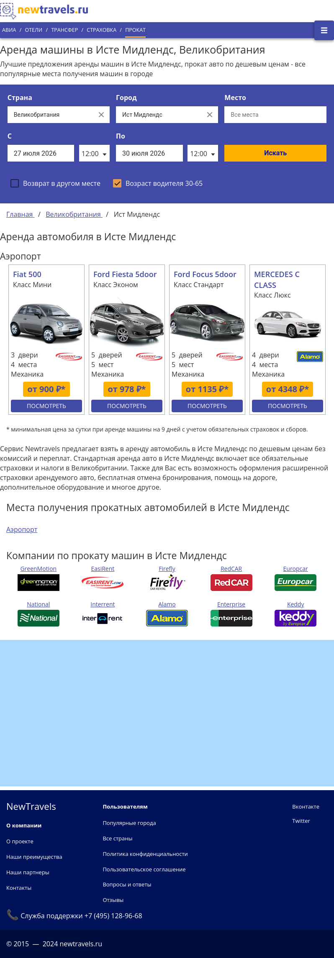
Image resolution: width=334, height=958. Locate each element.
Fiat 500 (27, 274)
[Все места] (275, 114)
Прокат (135, 29)
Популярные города (129, 823)
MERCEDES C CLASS (277, 279)
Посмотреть (46, 406)
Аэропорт (21, 529)
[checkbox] (55, 183)
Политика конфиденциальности (145, 854)
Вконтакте (305, 806)
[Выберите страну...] (50, 114)
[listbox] (94, 153)
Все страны (117, 838)
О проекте (19, 841)
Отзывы (113, 900)
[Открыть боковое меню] (324, 30)
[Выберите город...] (158, 114)
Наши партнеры (27, 872)
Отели (33, 29)
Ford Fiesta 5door (125, 274)
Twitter (301, 820)
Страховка (101, 29)
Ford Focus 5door (205, 274)
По (120, 136)
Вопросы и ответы (127, 884)
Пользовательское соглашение (144, 869)
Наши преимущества (34, 856)
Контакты (18, 887)
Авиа (9, 29)
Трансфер (64, 29)
